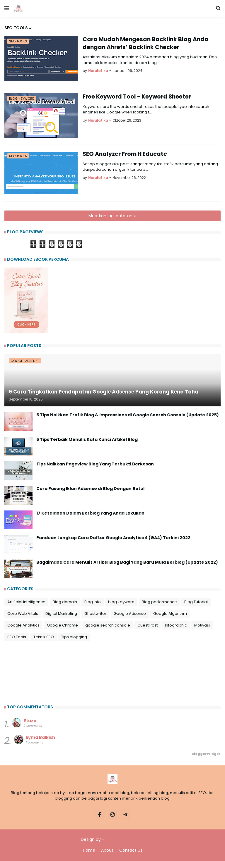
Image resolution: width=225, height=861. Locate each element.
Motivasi (202, 625)
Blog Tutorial (196, 602)
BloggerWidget (206, 753)
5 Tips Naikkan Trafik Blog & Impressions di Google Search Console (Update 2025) (127, 415)
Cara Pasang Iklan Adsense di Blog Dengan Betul (90, 488)
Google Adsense (130, 613)
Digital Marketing (61, 613)
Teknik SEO (43, 637)
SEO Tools (16, 637)
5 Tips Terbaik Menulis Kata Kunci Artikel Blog (87, 439)
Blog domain (65, 602)
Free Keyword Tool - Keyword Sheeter (137, 97)
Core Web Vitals (22, 613)
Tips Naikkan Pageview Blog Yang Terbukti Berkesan (95, 464)
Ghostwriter (95, 613)
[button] (6, 8)
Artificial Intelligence (26, 602)
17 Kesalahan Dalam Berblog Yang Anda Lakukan (90, 513)
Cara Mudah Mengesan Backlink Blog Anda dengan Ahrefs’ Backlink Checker (146, 43)
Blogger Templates (124, 839)
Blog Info (92, 602)
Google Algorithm (170, 613)
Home (89, 850)
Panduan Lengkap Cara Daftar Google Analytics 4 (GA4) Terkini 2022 (113, 538)
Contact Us (130, 850)
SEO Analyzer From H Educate (125, 154)
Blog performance (159, 602)
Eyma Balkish (40, 737)
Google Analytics (23, 625)
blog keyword (121, 602)
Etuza (30, 721)
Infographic (176, 625)
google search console (107, 625)
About (107, 850)
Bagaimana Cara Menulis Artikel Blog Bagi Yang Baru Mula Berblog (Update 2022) (127, 562)
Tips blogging (74, 637)
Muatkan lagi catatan (111, 216)
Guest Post (147, 625)
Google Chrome (62, 625)
